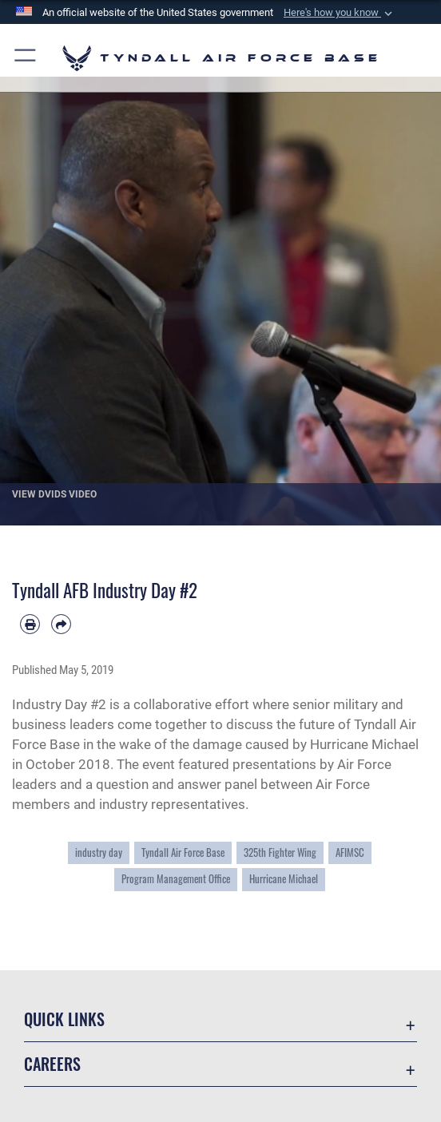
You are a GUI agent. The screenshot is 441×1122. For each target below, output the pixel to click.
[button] (339, 13)
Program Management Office (175, 878)
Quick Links (64, 1019)
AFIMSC (350, 852)
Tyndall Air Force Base (182, 852)
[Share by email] (61, 624)
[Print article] (30, 624)
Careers (52, 1064)
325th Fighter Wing (280, 852)
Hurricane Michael (283, 878)
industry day (98, 852)
